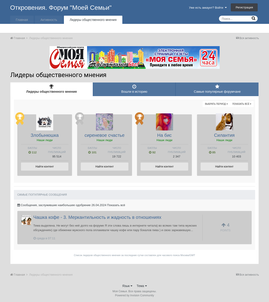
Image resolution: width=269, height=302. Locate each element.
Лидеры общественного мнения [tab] (51, 88)
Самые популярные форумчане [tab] (217, 88)
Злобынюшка (45, 135)
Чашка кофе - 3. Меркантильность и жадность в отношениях (97, 217)
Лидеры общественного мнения (93, 20)
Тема (142, 286)
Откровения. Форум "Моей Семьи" (61, 7)
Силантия (224, 135)
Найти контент (44, 166)
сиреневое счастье (105, 135)
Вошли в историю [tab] (134, 88)
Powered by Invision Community (134, 295)
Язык (127, 286)
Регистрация (244, 7)
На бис (164, 135)
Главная (22, 20)
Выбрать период (216, 104)
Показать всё (241, 104)
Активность (48, 20)
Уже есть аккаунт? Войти (208, 7)
